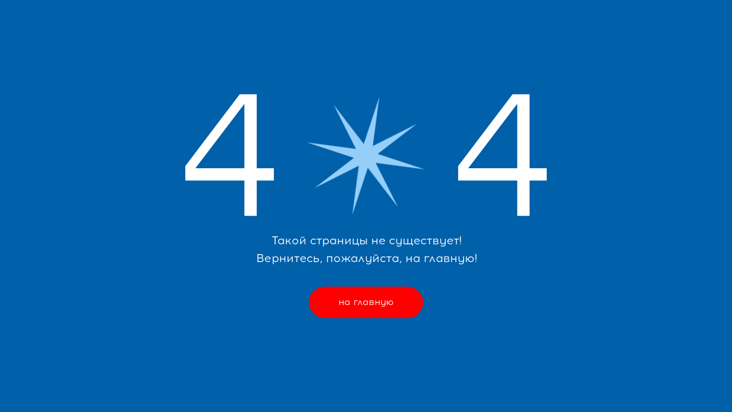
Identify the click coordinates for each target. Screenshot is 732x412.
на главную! (441, 258)
